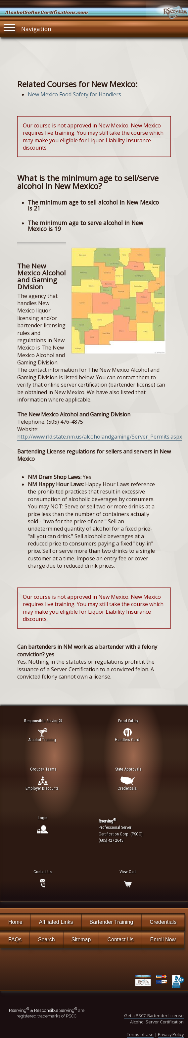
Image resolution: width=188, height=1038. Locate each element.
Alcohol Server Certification (157, 1022)
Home (15, 922)
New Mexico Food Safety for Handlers (74, 94)
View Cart (127, 871)
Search (46, 939)
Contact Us (120, 939)
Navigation (27, 27)
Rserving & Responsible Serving (43, 1010)
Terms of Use (140, 1034)
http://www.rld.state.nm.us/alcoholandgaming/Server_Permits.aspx (99, 436)
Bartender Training (111, 922)
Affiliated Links (56, 922)
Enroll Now (163, 939)
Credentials (163, 922)
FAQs (15, 939)
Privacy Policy (171, 1034)
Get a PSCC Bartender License (154, 1015)
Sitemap (81, 939)
